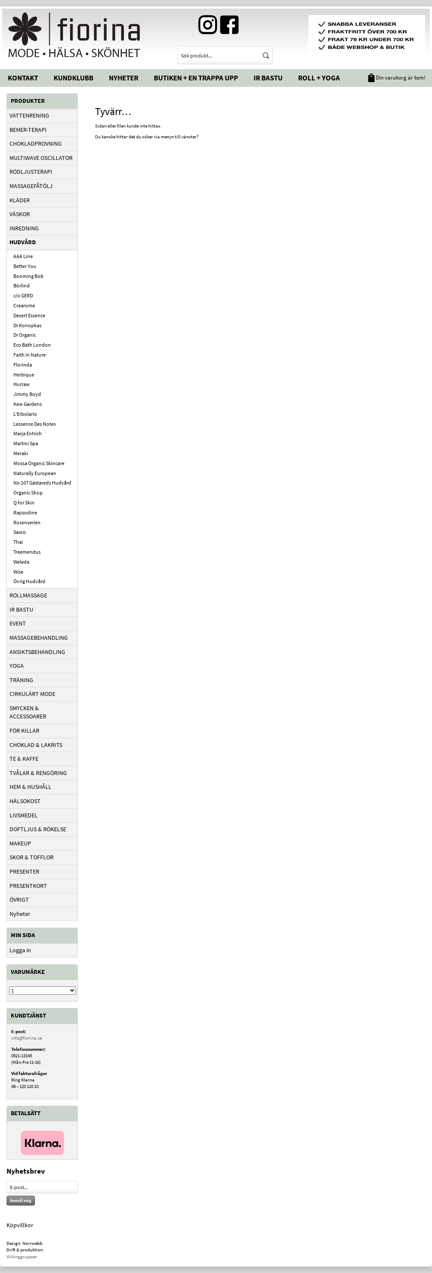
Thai (18, 542)
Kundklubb (73, 78)
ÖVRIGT (19, 899)
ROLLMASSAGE (28, 595)
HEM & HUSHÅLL (30, 787)
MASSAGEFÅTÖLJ (31, 186)
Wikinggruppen (21, 1257)
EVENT (18, 623)
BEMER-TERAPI (28, 130)
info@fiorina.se (26, 1038)
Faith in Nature (29, 354)
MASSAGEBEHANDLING (39, 637)
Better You (24, 266)
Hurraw (21, 384)
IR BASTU (21, 609)
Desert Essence (29, 315)
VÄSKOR (20, 214)
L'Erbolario (25, 414)
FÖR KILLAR (24, 730)
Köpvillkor (19, 1225)
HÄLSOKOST (25, 801)
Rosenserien (27, 522)
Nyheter (123, 78)
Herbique (23, 374)
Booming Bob (28, 276)
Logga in (20, 950)
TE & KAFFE (24, 759)
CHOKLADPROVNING (36, 143)
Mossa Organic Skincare (38, 463)
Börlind (21, 285)
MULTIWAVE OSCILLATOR (41, 158)
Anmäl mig (21, 1200)
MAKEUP (20, 843)
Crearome (24, 305)
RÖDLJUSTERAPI (31, 171)
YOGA (17, 666)
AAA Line (23, 256)
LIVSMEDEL (24, 815)
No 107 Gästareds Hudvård (42, 482)
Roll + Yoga (319, 78)
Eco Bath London (32, 344)
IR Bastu (268, 78)
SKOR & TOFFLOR (32, 857)
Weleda (21, 561)
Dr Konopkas (27, 325)
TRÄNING (21, 680)
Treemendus (27, 552)
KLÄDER (20, 200)
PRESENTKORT (28, 886)
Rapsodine (25, 512)
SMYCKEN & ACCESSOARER (28, 712)
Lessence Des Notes (34, 424)
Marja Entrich (27, 433)
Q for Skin (24, 502)
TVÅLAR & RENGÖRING (38, 773)
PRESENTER (24, 871)
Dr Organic (24, 335)
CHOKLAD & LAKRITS (36, 745)
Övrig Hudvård (29, 581)
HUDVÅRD (23, 242)
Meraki (20, 453)
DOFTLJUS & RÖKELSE (38, 829)
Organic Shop (28, 492)
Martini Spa (25, 443)
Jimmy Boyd (27, 394)
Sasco (19, 532)
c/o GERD (23, 295)
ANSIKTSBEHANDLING (37, 652)
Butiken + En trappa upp (196, 78)
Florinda (22, 364)
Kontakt (23, 78)
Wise (18, 571)
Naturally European (34, 473)
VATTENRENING (29, 115)
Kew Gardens (27, 404)
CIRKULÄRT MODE (32, 694)
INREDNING (24, 228)
